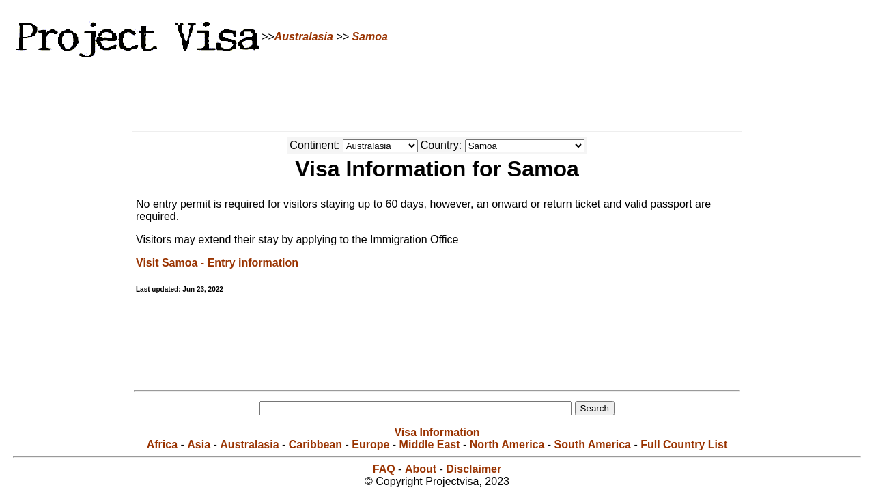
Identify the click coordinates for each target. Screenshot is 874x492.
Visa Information (436, 432)
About (420, 469)
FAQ (384, 469)
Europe (370, 444)
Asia (198, 444)
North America (507, 444)
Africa (162, 444)
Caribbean (315, 444)
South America (592, 444)
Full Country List (683, 444)
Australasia (303, 36)
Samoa (369, 36)
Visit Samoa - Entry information (217, 263)
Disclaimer (473, 469)
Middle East (429, 444)
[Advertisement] (437, 92)
